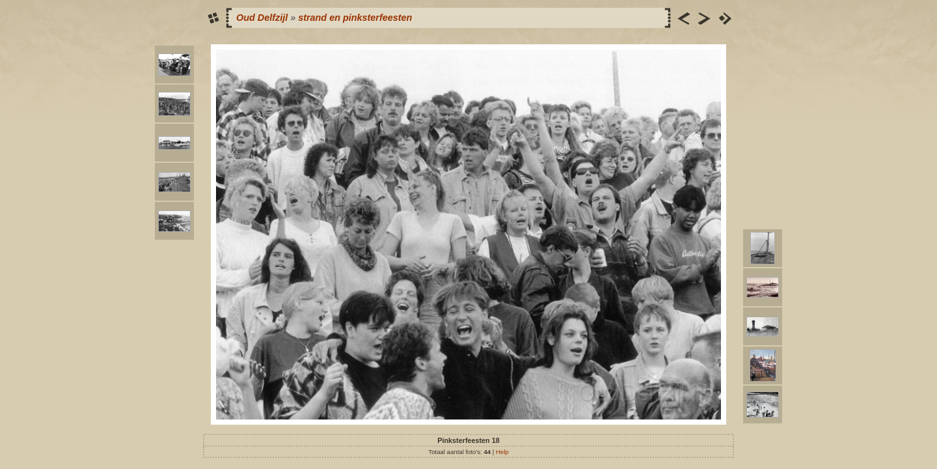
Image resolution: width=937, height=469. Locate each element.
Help (502, 451)
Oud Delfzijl (262, 17)
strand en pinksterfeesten (355, 17)
